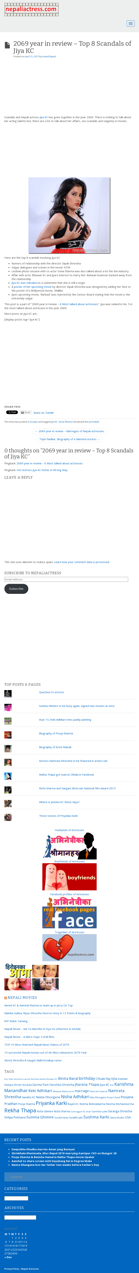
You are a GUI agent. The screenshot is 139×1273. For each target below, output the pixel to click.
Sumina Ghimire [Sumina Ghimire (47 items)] (40, 1117)
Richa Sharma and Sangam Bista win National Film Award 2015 (77, 788)
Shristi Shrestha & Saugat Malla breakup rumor (33, 1060)
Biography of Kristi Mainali (55, 747)
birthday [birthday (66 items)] (87, 1078)
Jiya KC (44, 117)
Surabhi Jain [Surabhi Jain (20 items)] (76, 1117)
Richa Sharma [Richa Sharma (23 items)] (62, 1111)
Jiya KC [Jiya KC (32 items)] (104, 1084)
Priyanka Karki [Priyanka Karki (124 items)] (51, 1103)
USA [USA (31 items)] (128, 1117)
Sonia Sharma (66, 421)
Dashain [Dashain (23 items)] (123, 1079)
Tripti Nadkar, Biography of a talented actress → (69, 439)
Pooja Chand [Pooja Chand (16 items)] (113, 1097)
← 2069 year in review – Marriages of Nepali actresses (69, 431)
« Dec (8, 1257)
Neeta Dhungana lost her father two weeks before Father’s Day (55, 1165)
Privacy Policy (11, 1268)
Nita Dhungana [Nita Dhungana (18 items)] (98, 1097)
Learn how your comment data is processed (81, 562)
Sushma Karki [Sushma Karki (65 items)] (96, 1117)
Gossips (34, 421)
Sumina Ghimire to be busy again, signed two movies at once (77, 706)
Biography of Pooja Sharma (56, 733)
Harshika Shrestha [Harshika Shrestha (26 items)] (61, 1085)
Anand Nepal (49, 56)
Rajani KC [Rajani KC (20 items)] (73, 1104)
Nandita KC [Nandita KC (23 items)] (28, 1097)
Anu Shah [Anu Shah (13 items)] (8, 1079)
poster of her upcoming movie (33, 286)
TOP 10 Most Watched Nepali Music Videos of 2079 (36, 1044)
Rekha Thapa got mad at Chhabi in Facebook (66, 774)
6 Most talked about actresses (79, 304)
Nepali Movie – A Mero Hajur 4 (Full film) (29, 1037)
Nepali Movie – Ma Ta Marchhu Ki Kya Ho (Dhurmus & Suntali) (42, 1029)
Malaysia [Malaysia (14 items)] (57, 1091)
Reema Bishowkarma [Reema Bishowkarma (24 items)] (92, 1104)
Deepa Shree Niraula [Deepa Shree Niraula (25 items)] (18, 1084)
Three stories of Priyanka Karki (58, 816)
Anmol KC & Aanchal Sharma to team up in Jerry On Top (38, 1005)
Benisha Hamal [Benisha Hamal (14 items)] (38, 1079)
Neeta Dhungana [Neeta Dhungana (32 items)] (48, 1097)
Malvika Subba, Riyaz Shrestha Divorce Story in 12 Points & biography (47, 1013)
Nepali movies (22, 998)
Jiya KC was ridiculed (24, 282)
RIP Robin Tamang (16, 1021)
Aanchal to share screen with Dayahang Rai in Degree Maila (52, 1161)
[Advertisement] (69, 88)
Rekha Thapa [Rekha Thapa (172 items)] (20, 1110)
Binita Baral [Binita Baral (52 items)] (68, 1078)
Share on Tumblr (43, 412)
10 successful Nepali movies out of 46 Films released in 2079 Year (45, 1052)
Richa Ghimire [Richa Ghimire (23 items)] (45, 1111)
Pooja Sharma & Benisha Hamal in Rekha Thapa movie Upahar (53, 1157)
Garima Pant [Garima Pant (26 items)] (40, 1085)
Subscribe (16, 589)
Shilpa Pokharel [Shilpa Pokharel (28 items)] (15, 1117)
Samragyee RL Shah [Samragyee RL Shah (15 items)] (81, 1111)
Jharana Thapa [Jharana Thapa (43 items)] (87, 1084)
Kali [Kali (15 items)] (112, 1085)
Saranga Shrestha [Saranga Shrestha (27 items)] (120, 1111)
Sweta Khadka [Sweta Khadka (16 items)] (117, 1117)
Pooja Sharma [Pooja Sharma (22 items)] (26, 1104)
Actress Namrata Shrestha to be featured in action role (73, 761)
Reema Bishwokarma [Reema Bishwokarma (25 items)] (120, 1104)
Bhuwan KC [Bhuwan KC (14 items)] (51, 1079)
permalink (94, 421)
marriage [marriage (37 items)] (82, 1091)
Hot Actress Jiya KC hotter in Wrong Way (42, 470)
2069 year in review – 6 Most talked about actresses (50, 463)
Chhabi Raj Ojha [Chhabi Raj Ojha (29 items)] (106, 1079)
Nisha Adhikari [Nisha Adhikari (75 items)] (75, 1096)
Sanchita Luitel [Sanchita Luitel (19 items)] (100, 1111)
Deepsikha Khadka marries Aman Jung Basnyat (43, 1149)
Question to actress (51, 692)
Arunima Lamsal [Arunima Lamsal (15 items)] (22, 1079)
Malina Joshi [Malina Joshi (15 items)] (68, 1091)
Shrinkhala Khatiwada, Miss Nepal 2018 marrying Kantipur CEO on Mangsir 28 (64, 1153)
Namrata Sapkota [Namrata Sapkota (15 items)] (99, 1091)
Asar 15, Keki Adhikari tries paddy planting (65, 719)
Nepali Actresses (30, 1268)
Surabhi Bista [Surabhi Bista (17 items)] (61, 1117)
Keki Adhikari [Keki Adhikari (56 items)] (40, 1090)
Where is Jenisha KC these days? (59, 802)
